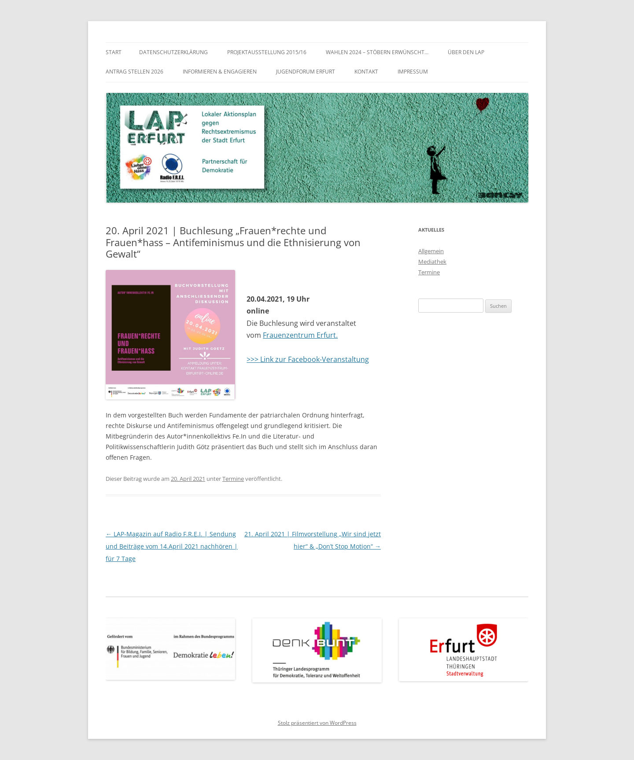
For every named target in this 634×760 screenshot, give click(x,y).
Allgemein (431, 251)
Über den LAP (466, 52)
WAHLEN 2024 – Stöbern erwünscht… (377, 52)
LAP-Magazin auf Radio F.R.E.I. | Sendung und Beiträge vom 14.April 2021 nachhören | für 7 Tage (172, 546)
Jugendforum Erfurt (305, 71)
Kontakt (366, 71)
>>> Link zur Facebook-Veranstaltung (308, 359)
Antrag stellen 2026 (134, 71)
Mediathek (432, 262)
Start (114, 52)
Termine (233, 479)
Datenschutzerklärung (173, 52)
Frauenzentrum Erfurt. (300, 335)
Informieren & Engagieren (220, 71)
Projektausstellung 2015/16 (266, 52)
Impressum (413, 71)
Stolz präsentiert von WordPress (317, 723)
